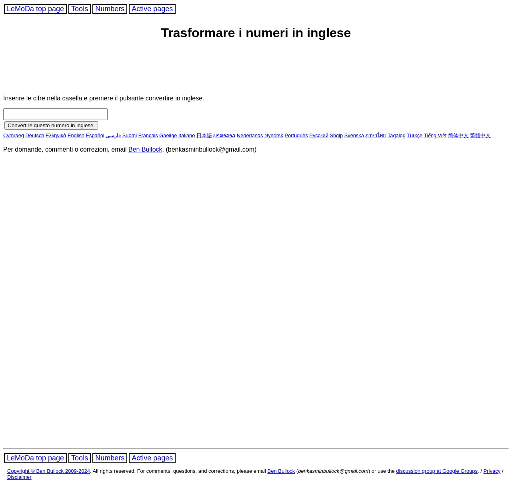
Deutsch (34, 135)
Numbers (109, 9)
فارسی (113, 135)
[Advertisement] (156, 69)
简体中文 (458, 135)
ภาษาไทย (375, 135)
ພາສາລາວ (224, 135)
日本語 (204, 135)
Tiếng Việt (435, 135)
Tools (79, 9)
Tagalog (397, 135)
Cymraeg (13, 135)
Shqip (336, 135)
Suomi (129, 135)
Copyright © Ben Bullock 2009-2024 (48, 471)
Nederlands (250, 135)
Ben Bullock (145, 149)
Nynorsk (273, 135)
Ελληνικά (56, 135)
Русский (318, 135)
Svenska (354, 135)
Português (296, 135)
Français (148, 135)
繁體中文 (480, 135)
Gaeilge (168, 135)
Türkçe (414, 135)
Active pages (152, 9)
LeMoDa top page (35, 9)
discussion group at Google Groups (437, 471)
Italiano (186, 135)
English (76, 135)
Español (95, 135)
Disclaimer (19, 477)
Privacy (492, 471)
